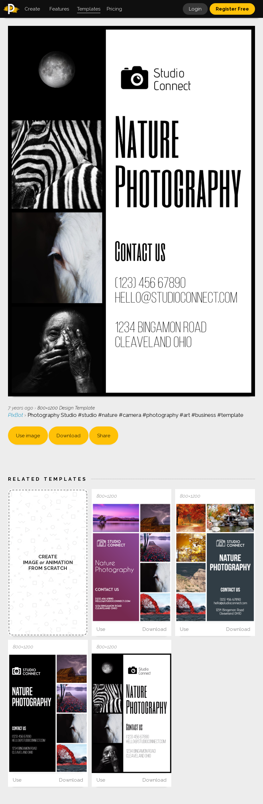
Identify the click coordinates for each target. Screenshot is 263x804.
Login (195, 9)
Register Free (232, 9)
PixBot (16, 415)
